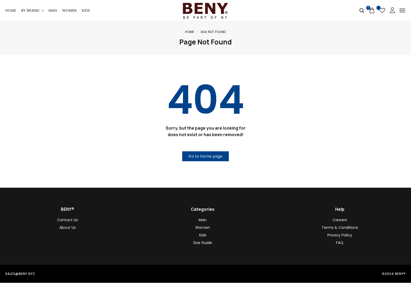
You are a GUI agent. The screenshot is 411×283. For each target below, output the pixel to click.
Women (69, 10)
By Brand (32, 10)
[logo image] (205, 10)
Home (10, 10)
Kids (86, 10)
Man (52, 10)
